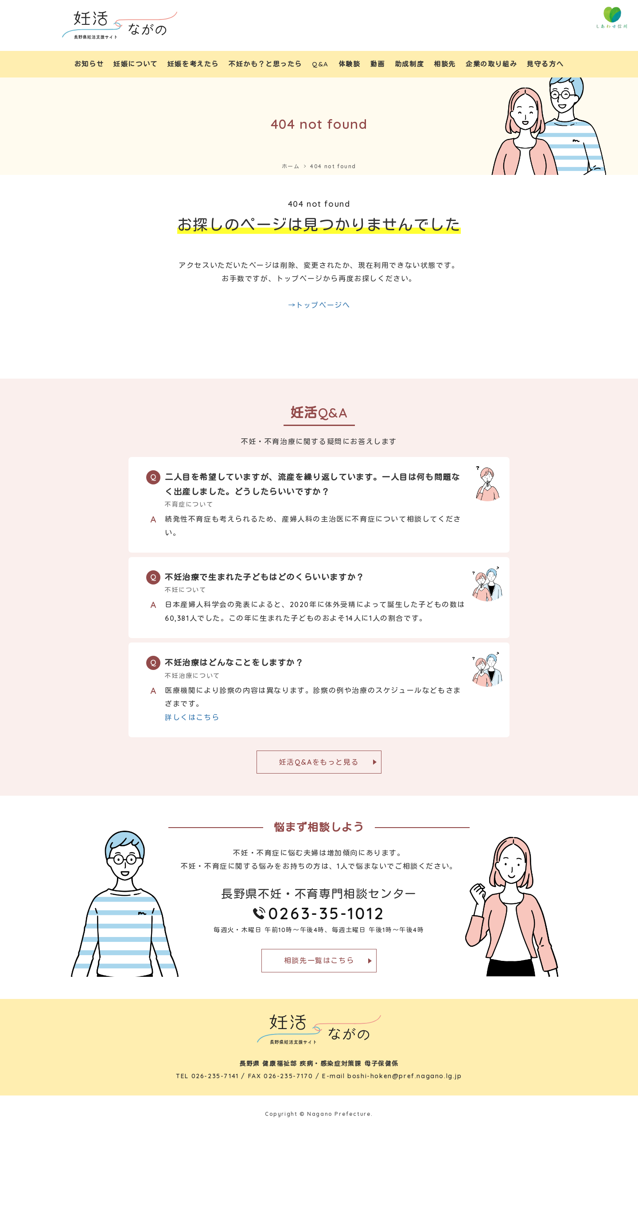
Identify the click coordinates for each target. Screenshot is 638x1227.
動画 (377, 64)
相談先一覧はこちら (319, 960)
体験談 (349, 64)
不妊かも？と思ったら (265, 64)
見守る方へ (545, 64)
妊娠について (135, 64)
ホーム (291, 166)
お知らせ (89, 64)
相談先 (445, 64)
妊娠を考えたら (193, 64)
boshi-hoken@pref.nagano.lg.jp (404, 1076)
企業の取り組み (491, 64)
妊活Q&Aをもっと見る (319, 762)
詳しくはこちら (192, 717)
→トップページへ (319, 305)
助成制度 (409, 64)
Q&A (320, 64)
